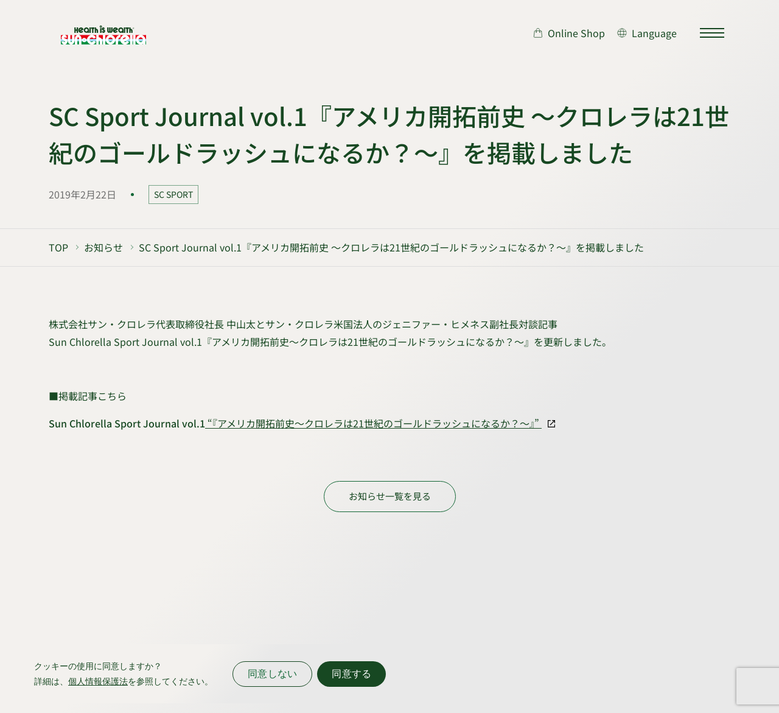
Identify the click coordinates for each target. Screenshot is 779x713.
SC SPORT (173, 194)
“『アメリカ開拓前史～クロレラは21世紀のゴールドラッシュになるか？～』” (373, 423)
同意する (351, 674)
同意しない (272, 674)
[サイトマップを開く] (712, 33)
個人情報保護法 (98, 681)
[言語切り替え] (647, 33)
